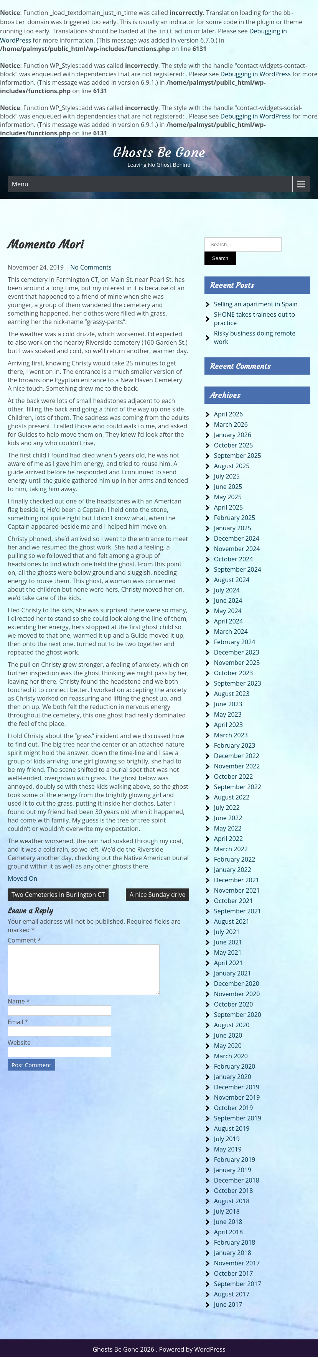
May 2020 (228, 1043)
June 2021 (228, 940)
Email (18, 1029)
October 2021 (233, 898)
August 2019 (232, 1126)
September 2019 (237, 1116)
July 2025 (227, 474)
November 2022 (237, 764)
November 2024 (237, 546)
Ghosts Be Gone (159, 150)
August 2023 (232, 691)
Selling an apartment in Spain (256, 302)
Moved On (22, 876)
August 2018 (232, 1198)
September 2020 (237, 1012)
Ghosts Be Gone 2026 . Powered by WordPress (158, 1347)
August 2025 (232, 463)
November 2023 (237, 660)
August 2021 (232, 919)
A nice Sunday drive (158, 892)
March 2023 (231, 733)
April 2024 (228, 619)
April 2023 (228, 722)
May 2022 (228, 826)
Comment (24, 938)
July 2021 (227, 929)
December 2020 (236, 981)
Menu (20, 182)
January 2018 (232, 1250)
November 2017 (237, 1261)
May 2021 (228, 950)
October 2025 (233, 443)
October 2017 (233, 1271)
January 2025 (232, 525)
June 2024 (228, 598)
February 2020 (234, 1064)
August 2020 (232, 1022)
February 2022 (234, 857)
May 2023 (228, 712)
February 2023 (234, 743)
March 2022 (231, 846)
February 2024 (234, 639)
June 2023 (228, 701)
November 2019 (237, 1095)
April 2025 (228, 505)
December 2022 (236, 753)
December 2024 (236, 536)
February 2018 (234, 1240)
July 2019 (227, 1136)
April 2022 (228, 836)
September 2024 (237, 567)
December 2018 (236, 1178)
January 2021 (232, 971)
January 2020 (232, 1074)
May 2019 (228, 1147)
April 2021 (228, 960)
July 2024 (227, 588)
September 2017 (237, 1281)
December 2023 (236, 650)
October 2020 (233, 1002)
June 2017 (228, 1302)
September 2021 (237, 909)
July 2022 (227, 805)
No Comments (90, 265)
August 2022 (232, 795)
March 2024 (231, 629)
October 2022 (233, 774)
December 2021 (236, 877)
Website (19, 1049)
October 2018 (233, 1188)
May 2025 (228, 494)
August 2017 (232, 1292)
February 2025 (234, 515)
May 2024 (228, 608)
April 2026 (228, 412)
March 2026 (231, 422)
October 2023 (233, 670)
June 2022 (228, 815)
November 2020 (237, 991)
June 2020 (228, 1033)
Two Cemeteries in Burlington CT (58, 892)
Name (19, 1008)
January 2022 (232, 867)
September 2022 (237, 784)
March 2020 (231, 1053)
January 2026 (232, 432)
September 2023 (237, 681)
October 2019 (233, 1105)
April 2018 (228, 1229)
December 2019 (236, 1085)
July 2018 (227, 1209)
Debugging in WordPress (256, 71)
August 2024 (232, 577)
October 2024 (233, 557)
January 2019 (232, 1167)
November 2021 (237, 888)
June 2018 (228, 1219)
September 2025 (237, 453)
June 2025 (228, 484)
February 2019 (234, 1157)
